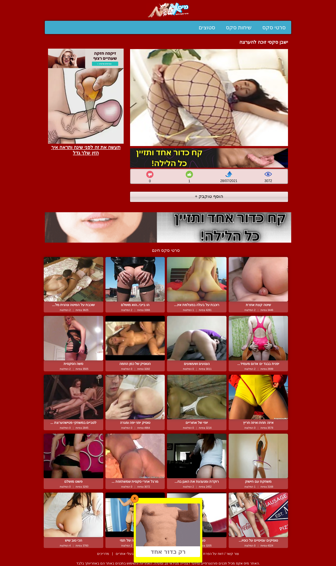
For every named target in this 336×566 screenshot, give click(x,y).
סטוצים (207, 27)
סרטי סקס (274, 27)
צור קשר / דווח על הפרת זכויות (216, 554)
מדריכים (103, 554)
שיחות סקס (239, 27)
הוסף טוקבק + (209, 196)
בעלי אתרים (124, 554)
